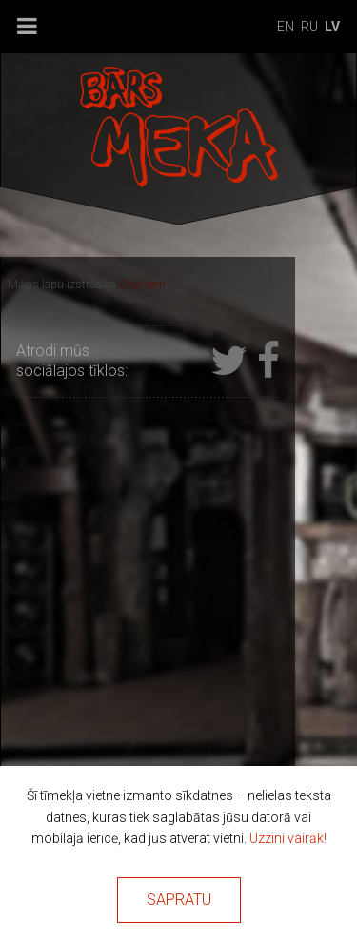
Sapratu (179, 900)
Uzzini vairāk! (288, 838)
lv (332, 26)
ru (309, 26)
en (285, 26)
